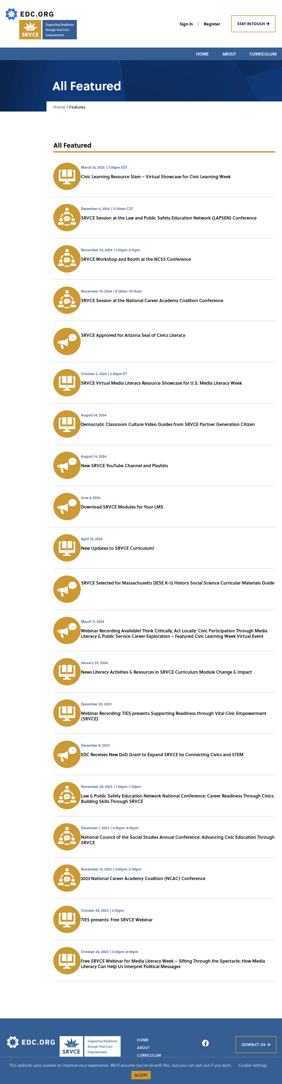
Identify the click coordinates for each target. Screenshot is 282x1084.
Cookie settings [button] (253, 1065)
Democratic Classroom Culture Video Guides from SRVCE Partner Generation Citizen (168, 424)
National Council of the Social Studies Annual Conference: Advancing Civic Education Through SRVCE (178, 840)
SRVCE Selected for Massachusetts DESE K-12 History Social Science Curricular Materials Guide (177, 583)
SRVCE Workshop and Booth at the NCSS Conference (136, 259)
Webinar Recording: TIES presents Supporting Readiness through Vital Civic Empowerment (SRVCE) (173, 716)
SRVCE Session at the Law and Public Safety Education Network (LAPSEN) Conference (169, 218)
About (229, 54)
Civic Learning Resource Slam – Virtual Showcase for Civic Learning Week (156, 177)
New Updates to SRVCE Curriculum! (117, 548)
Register (211, 24)
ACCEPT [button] (141, 1075)
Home (202, 54)
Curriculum (263, 54)
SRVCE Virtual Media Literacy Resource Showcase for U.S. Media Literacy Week (161, 383)
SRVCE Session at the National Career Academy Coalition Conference (152, 300)
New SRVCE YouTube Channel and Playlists (124, 466)
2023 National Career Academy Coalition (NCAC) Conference (143, 878)
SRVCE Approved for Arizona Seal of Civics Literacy (133, 335)
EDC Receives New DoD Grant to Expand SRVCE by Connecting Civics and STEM (162, 755)
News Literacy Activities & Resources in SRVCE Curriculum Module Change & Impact (166, 672)
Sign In (185, 24)
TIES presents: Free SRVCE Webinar (117, 920)
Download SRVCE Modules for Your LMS (122, 507)
